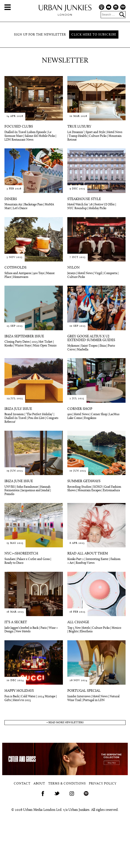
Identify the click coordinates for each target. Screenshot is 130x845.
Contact (22, 783)
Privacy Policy (102, 783)
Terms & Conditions (67, 783)
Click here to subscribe (93, 34)
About (39, 783)
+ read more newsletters (65, 722)
